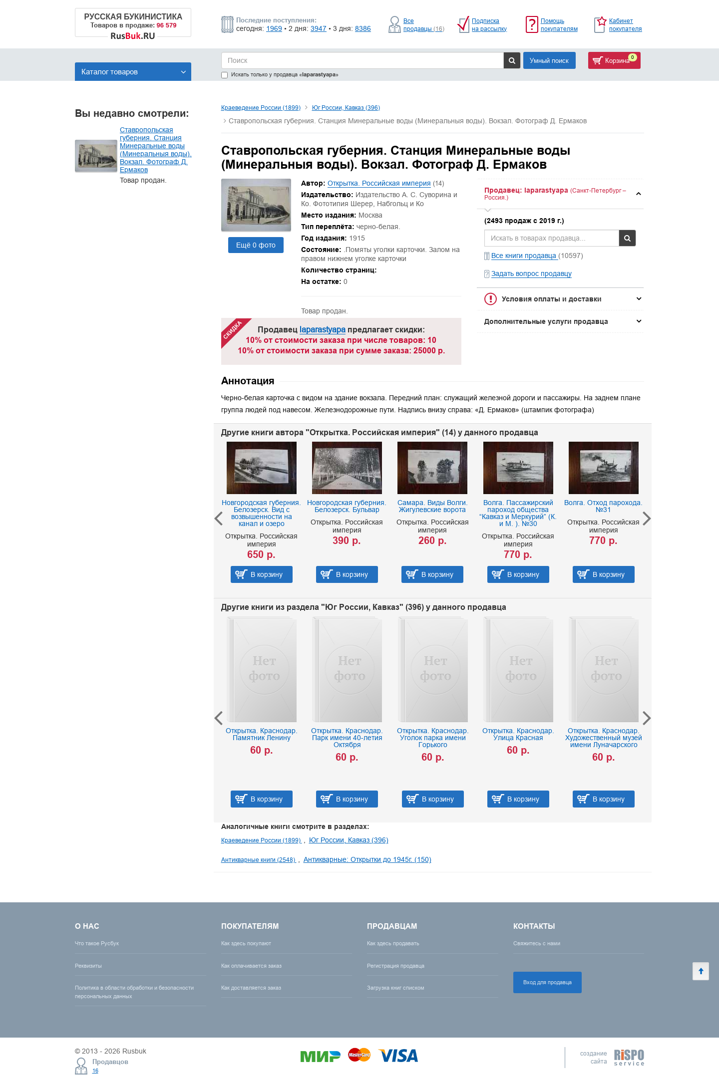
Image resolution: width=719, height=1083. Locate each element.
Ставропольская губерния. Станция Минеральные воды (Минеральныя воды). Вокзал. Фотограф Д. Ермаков (156, 150)
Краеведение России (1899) (261, 107)
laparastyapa (323, 329)
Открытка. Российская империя (379, 183)
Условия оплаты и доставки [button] (552, 299)
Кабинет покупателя (625, 24)
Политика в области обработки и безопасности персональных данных (134, 992)
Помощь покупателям (559, 24)
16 (95, 1070)
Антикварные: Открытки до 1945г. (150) (367, 859)
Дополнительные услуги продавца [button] (546, 321)
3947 (319, 28)
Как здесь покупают (246, 943)
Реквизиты (88, 965)
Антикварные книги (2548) (259, 859)
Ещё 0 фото (256, 245)
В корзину (267, 574)
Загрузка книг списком (395, 987)
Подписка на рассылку (489, 24)
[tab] (560, 194)
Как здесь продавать (393, 943)
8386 (363, 28)
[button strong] (560, 194)
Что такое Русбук (97, 943)
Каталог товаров (133, 71)
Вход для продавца (547, 982)
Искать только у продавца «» (280, 74)
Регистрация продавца (395, 965)
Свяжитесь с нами (536, 943)
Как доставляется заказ (251, 987)
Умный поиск (549, 60)
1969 (274, 28)
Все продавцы (423, 24)
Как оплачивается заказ (251, 965)
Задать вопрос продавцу (531, 273)
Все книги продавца (524, 256)
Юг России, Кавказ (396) (346, 107)
